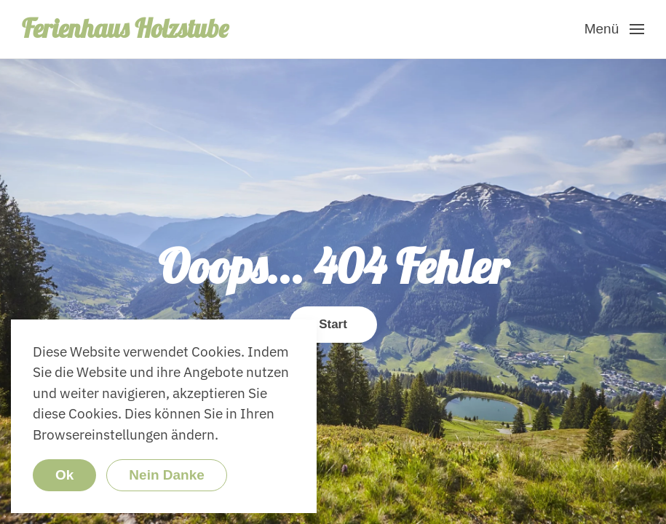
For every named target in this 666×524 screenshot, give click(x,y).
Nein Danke (166, 475)
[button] (614, 29)
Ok (64, 475)
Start (333, 324)
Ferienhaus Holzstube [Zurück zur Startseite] (125, 28)
